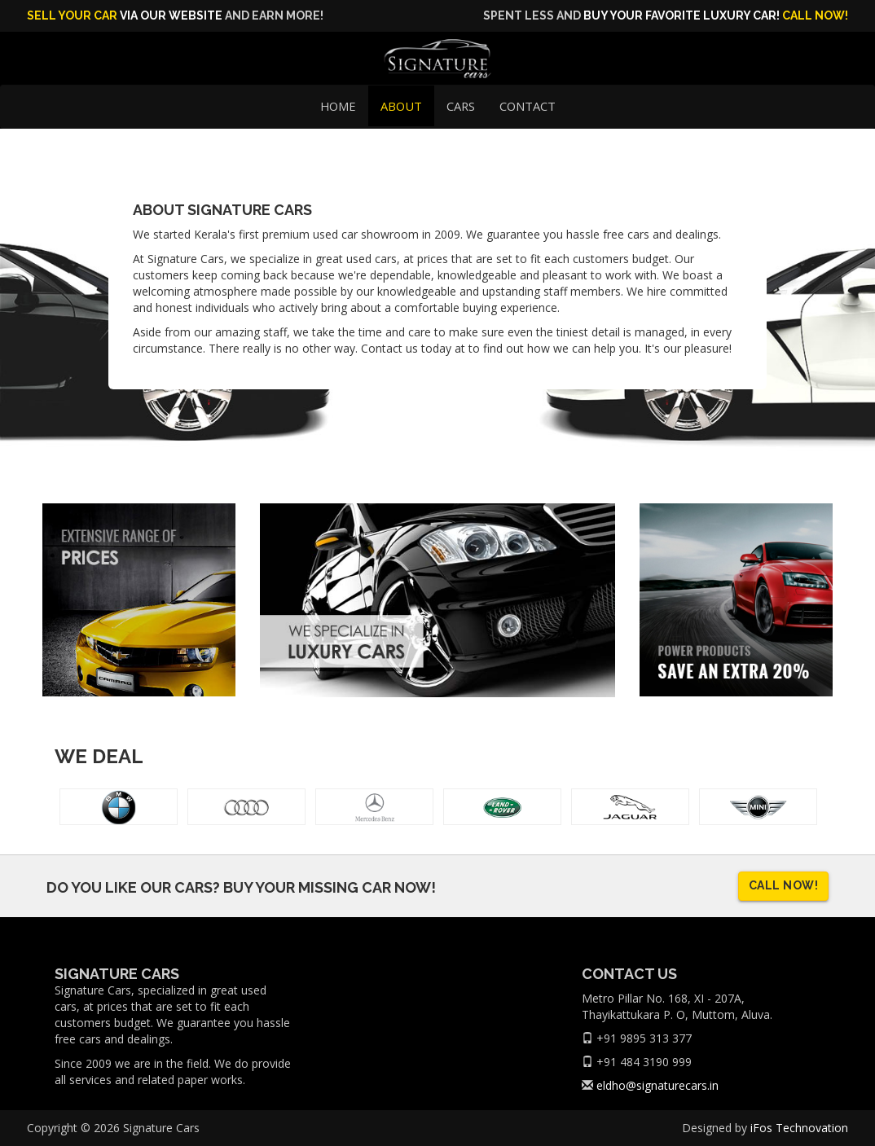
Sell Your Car (72, 15)
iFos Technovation (799, 1127)
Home (338, 106)
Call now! (815, 15)
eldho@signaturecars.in (657, 1085)
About (401, 106)
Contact (527, 106)
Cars (460, 106)
